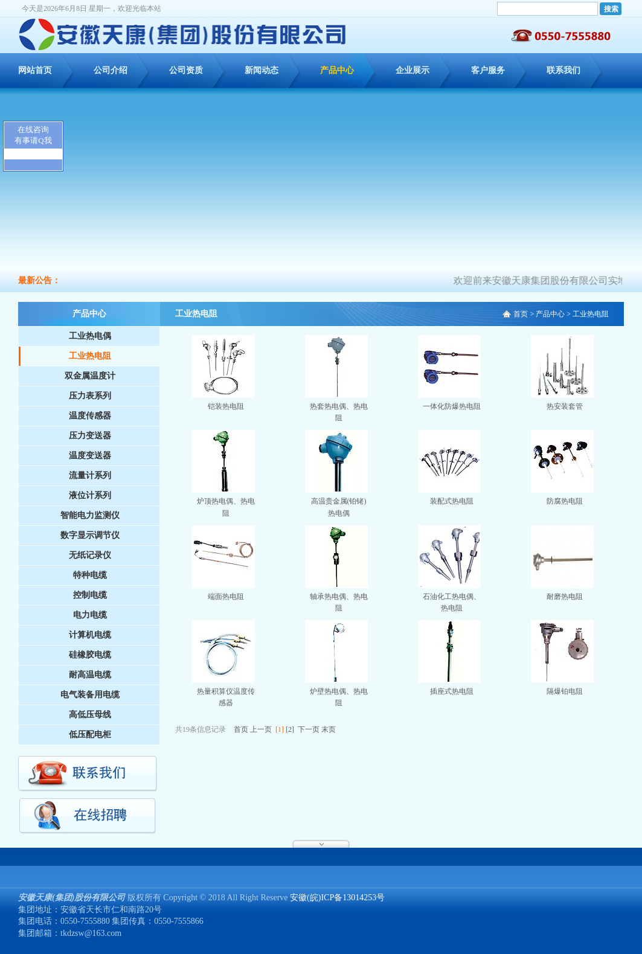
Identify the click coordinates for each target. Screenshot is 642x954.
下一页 (308, 729)
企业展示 (412, 70)
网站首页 (35, 70)
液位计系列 (90, 495)
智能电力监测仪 (90, 515)
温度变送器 (90, 455)
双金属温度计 (90, 375)
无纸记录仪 (90, 555)
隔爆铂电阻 (565, 691)
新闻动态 (261, 70)
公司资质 (186, 70)
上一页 (261, 729)
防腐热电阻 (565, 501)
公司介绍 (110, 70)
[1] (279, 729)
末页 (328, 729)
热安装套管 (565, 406)
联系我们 (563, 70)
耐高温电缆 (90, 674)
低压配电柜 (90, 734)
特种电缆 (90, 575)
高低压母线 (90, 714)
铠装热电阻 (226, 406)
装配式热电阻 (451, 501)
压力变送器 (90, 435)
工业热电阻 (90, 355)
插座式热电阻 (451, 691)
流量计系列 (90, 475)
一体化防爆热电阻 (452, 406)
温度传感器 (90, 415)
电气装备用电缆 (90, 694)
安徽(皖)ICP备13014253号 (337, 897)
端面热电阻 (226, 596)
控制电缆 (90, 595)
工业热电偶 (90, 336)
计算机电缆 (90, 634)
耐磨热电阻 (565, 596)
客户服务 (488, 70)
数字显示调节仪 (90, 535)
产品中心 (337, 70)
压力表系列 (90, 395)
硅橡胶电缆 (90, 654)
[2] (290, 729)
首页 (520, 314)
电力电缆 (90, 614)
